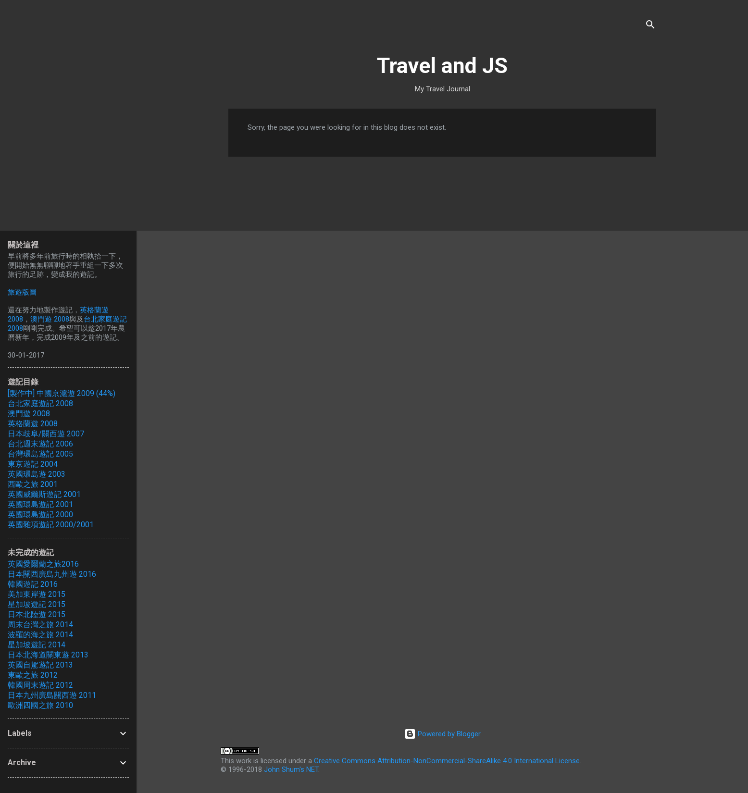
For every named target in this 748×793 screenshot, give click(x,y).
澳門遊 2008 (49, 319)
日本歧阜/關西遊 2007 (46, 433)
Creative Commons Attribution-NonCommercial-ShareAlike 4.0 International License (447, 760)
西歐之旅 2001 (33, 484)
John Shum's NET (291, 769)
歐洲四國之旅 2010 (40, 705)
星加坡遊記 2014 (36, 644)
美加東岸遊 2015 (36, 594)
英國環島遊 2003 (36, 474)
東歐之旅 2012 (33, 675)
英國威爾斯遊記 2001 (44, 494)
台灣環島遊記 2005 (40, 453)
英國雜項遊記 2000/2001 (51, 524)
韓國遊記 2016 (33, 584)
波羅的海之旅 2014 (40, 634)
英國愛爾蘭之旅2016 (43, 564)
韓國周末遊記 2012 (40, 685)
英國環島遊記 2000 (40, 514)
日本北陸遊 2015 (36, 614)
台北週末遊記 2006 (40, 443)
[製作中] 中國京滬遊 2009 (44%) (61, 393)
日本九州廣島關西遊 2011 (52, 695)
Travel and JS (442, 65)
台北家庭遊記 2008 (40, 403)
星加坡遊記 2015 (36, 604)
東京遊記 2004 (33, 464)
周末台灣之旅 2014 (40, 624)
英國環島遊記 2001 (40, 504)
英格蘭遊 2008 (33, 423)
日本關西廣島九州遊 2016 (52, 574)
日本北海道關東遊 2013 (48, 654)
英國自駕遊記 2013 (40, 664)
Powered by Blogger (442, 734)
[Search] (650, 26)
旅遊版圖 (22, 292)
